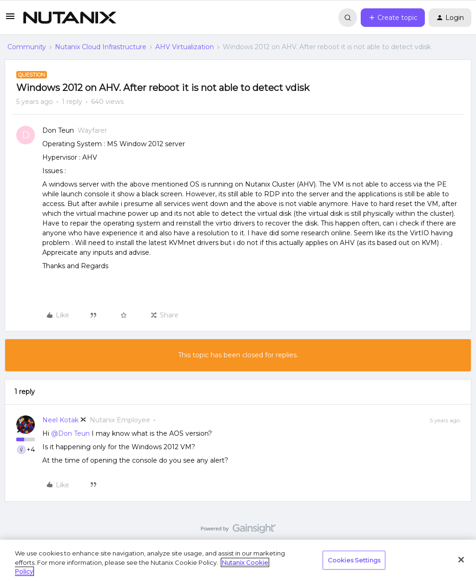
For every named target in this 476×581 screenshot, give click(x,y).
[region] (238, 560)
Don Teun (58, 130)
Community (26, 47)
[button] (10, 19)
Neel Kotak (60, 420)
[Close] (461, 559)
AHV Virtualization (184, 47)
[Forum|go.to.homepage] (69, 17)
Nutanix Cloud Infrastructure (100, 47)
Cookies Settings (354, 559)
